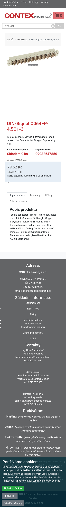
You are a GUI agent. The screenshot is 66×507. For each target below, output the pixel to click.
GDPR (33, 338)
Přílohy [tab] (48, 195)
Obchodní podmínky (33, 332)
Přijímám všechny (13, 488)
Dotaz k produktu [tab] (18, 201)
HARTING (22, 39)
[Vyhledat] (59, 26)
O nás (24, 2)
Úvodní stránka (10, 2)
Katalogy (33, 2)
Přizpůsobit (9, 496)
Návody (44, 2)
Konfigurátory (9, 5)
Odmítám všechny (13, 503)
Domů (10, 39)
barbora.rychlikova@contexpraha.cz (33, 400)
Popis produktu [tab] (17, 195)
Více (9, 144)
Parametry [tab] (35, 195)
